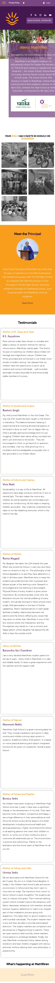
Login (48, 3)
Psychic (39, 181)
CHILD (14, 136)
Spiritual (12, 208)
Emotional (13, 181)
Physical (12, 155)
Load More (27, 974)
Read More (27, 303)
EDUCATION (27, 139)
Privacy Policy (14, 3)
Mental (38, 155)
